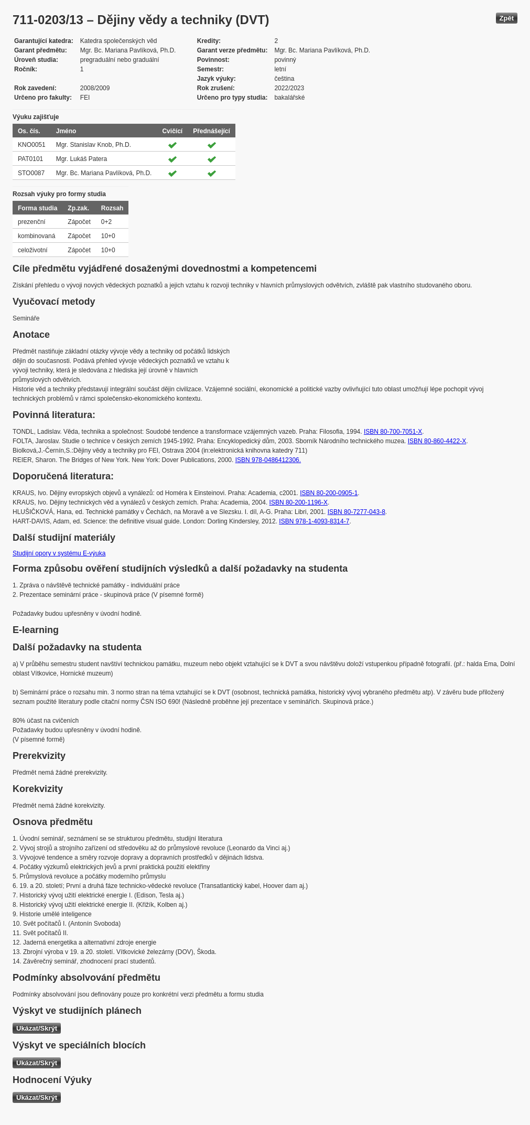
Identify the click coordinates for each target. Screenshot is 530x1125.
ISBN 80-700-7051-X (393, 431)
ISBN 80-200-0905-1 (329, 493)
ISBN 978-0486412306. (268, 460)
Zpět (507, 18)
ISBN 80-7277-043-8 (356, 512)
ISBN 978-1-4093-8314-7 (314, 521)
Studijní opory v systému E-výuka (59, 553)
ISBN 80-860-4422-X (437, 441)
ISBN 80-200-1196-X (298, 502)
